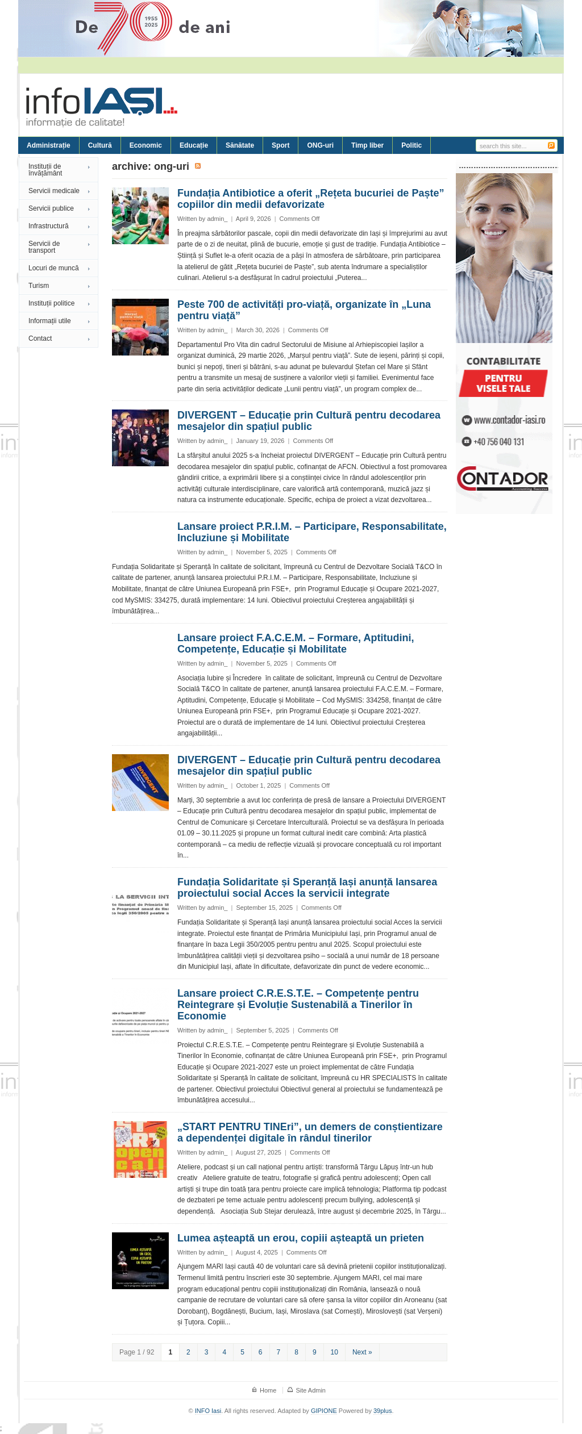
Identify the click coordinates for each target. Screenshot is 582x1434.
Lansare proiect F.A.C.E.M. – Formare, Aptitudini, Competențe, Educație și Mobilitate (295, 643)
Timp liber (367, 145)
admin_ (217, 218)
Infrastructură (48, 226)
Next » (362, 1352)
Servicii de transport (44, 247)
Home (268, 1390)
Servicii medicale (54, 191)
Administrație (48, 145)
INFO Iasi (208, 1410)
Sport (280, 145)
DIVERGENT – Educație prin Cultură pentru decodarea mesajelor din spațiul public (308, 420)
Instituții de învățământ (45, 169)
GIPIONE (324, 1410)
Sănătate (240, 145)
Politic (411, 145)
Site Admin (311, 1390)
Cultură (100, 145)
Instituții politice (51, 303)
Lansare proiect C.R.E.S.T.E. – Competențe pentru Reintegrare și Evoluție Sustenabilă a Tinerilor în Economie (298, 1005)
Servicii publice (51, 208)
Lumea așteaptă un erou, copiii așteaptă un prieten (300, 1238)
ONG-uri (320, 145)
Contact (40, 338)
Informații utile (49, 321)
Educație (194, 145)
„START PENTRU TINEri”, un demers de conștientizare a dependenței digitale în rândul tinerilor (310, 1132)
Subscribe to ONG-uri (198, 166)
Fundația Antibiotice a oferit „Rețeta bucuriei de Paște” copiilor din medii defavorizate (310, 198)
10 (334, 1352)
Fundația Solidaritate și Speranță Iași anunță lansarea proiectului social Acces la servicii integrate (307, 887)
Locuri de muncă (53, 268)
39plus (382, 1410)
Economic (146, 145)
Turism (38, 286)
